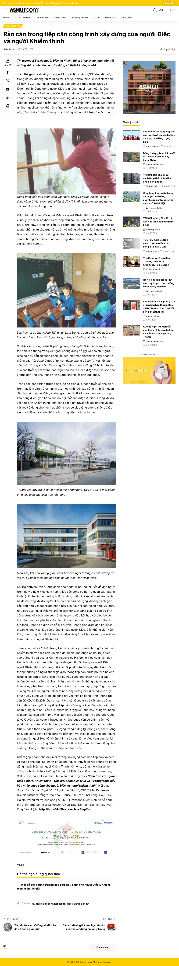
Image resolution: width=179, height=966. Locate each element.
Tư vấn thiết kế (153, 269)
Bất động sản (152, 186)
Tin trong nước (153, 229)
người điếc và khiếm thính (74, 903)
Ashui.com (9, 49)
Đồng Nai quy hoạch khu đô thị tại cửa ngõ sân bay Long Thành (159, 156)
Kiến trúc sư (13, 26)
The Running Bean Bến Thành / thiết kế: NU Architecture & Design (156, 261)
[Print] (7, 106)
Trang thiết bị (152, 146)
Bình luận (102, 947)
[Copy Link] (7, 98)
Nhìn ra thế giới (153, 316)
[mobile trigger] (6, 10)
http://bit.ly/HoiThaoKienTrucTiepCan (87, 809)
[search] (154, 10)
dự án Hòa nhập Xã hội (45, 903)
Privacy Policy (49, 3)
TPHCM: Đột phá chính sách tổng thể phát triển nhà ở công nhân (157, 178)
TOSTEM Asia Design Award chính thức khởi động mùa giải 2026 (156, 243)
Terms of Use (70, 3)
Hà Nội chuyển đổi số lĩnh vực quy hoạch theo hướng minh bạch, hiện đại (158, 283)
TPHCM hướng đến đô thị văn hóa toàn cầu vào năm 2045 (158, 221)
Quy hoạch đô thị (154, 208)
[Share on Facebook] (7, 73)
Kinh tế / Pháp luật (154, 164)
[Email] (7, 89)
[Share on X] (7, 81)
